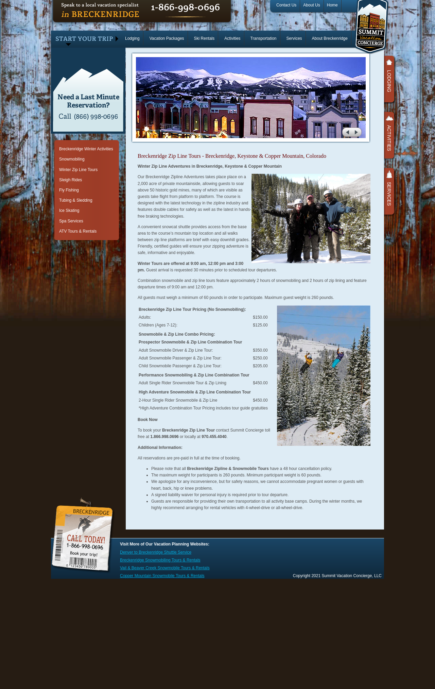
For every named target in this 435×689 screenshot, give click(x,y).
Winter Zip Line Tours (78, 169)
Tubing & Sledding (75, 200)
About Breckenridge (330, 38)
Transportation (263, 38)
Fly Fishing (69, 190)
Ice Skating (69, 210)
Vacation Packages (167, 38)
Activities (232, 38)
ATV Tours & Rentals (78, 231)
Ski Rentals (204, 38)
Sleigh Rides (70, 180)
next (357, 132)
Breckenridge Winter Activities (86, 149)
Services (294, 38)
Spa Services (71, 221)
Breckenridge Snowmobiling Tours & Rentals (160, 560)
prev (347, 132)
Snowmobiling (72, 159)
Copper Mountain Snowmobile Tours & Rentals (162, 575)
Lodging (132, 38)
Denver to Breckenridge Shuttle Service (155, 552)
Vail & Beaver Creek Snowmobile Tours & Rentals (165, 568)
